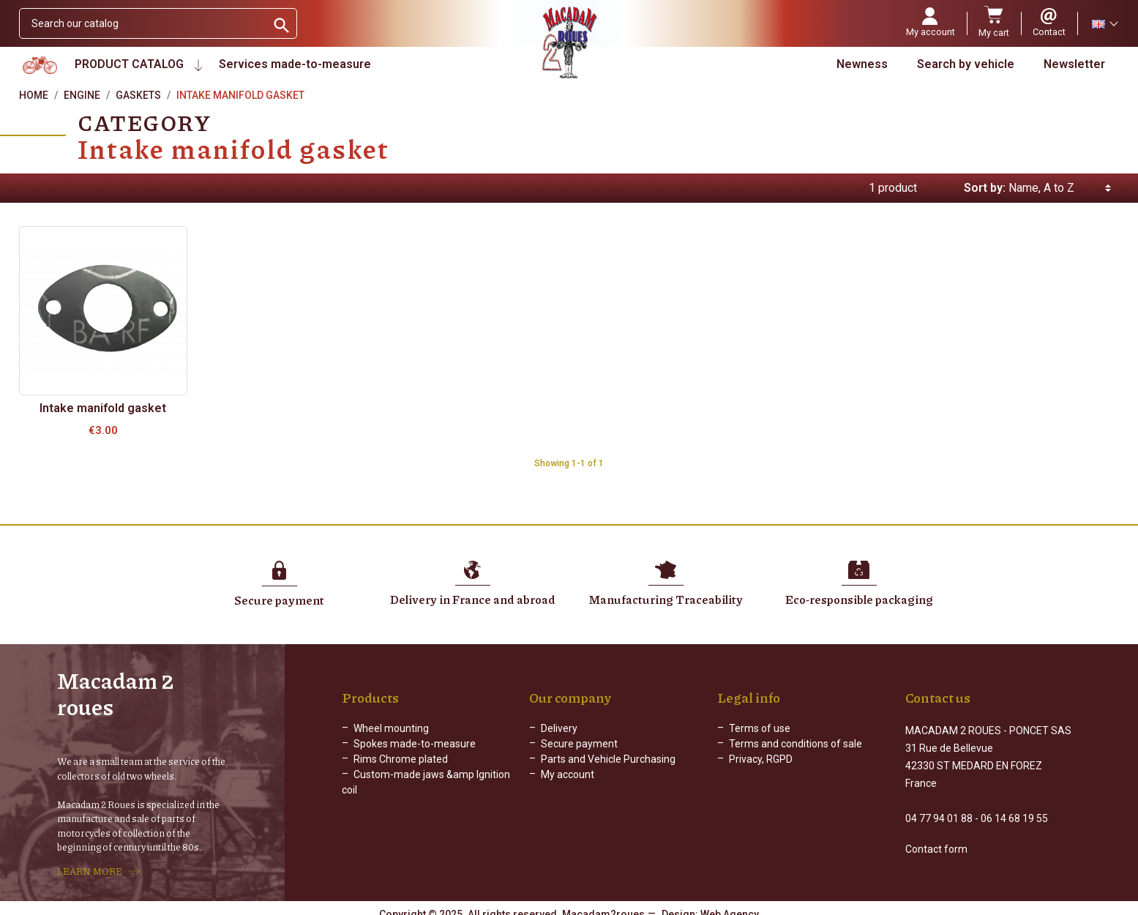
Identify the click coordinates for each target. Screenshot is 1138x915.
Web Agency (729, 904)
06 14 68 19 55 (1014, 807)
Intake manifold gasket (103, 408)
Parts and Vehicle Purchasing (608, 760)
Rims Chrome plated (400, 760)
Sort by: (985, 188)
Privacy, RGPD (761, 760)
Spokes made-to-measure (414, 745)
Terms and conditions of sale (795, 745)
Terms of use (759, 730)
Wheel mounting (391, 730)
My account (567, 776)
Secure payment (579, 745)
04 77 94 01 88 (939, 807)
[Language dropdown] (1104, 23)
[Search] (143, 23)
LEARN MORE (89, 866)
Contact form (936, 837)
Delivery (559, 730)
